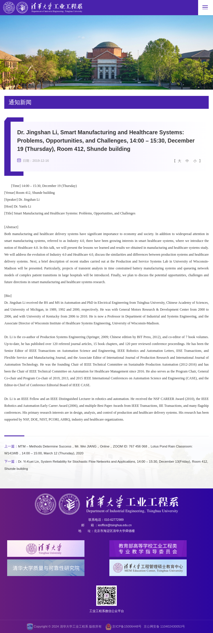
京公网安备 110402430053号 (164, 626)
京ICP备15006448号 (123, 626)
